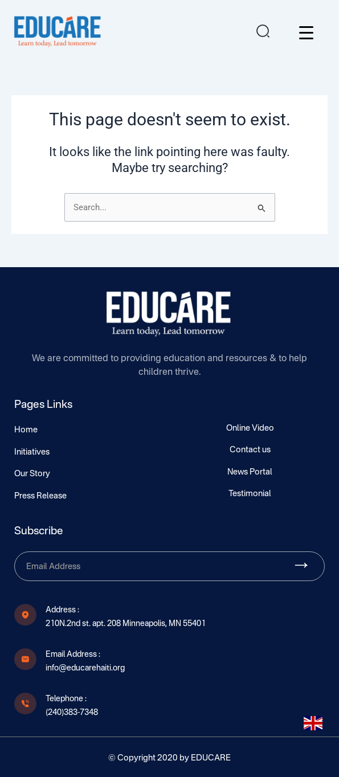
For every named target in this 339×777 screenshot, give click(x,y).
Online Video (250, 428)
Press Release (40, 496)
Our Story (32, 474)
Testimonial (249, 494)
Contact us (250, 450)
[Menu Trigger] (306, 32)
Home (26, 430)
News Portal (249, 472)
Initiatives (32, 452)
